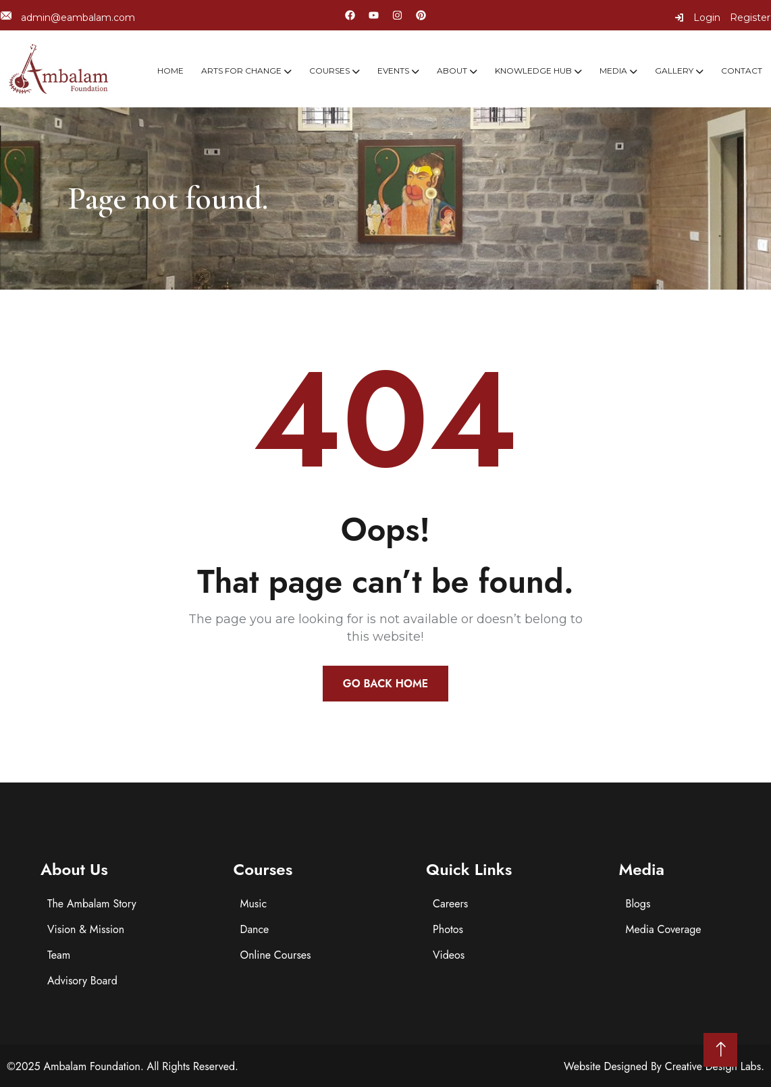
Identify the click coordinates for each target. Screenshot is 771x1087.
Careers (450, 903)
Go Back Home (385, 683)
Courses (329, 70)
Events (393, 70)
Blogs (638, 903)
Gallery (674, 70)
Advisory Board (82, 980)
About (452, 70)
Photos (448, 929)
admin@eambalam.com (68, 17)
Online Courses (275, 955)
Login (697, 17)
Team (58, 955)
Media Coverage (663, 929)
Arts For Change (241, 70)
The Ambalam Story (91, 903)
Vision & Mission (85, 929)
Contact (741, 70)
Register (750, 17)
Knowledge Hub (533, 70)
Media (613, 70)
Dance (254, 929)
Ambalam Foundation (91, 1066)
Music (253, 903)
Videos (448, 955)
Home (170, 70)
